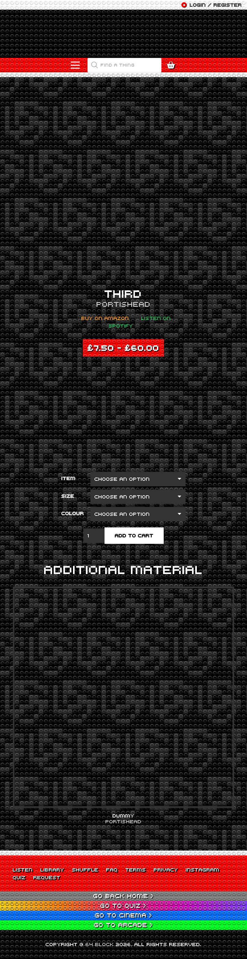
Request (46, 877)
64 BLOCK (100, 944)
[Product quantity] (94, 535)
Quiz (19, 877)
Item (68, 478)
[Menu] (75, 65)
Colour (72, 513)
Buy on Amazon (105, 318)
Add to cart (134, 535)
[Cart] (172, 65)
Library (52, 869)
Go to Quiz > (123, 905)
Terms (135, 869)
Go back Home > (123, 896)
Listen (23, 869)
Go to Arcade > (123, 925)
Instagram (202, 869)
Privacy (166, 869)
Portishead (123, 304)
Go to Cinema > (123, 915)
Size (67, 496)
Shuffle (85, 869)
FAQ (112, 869)
